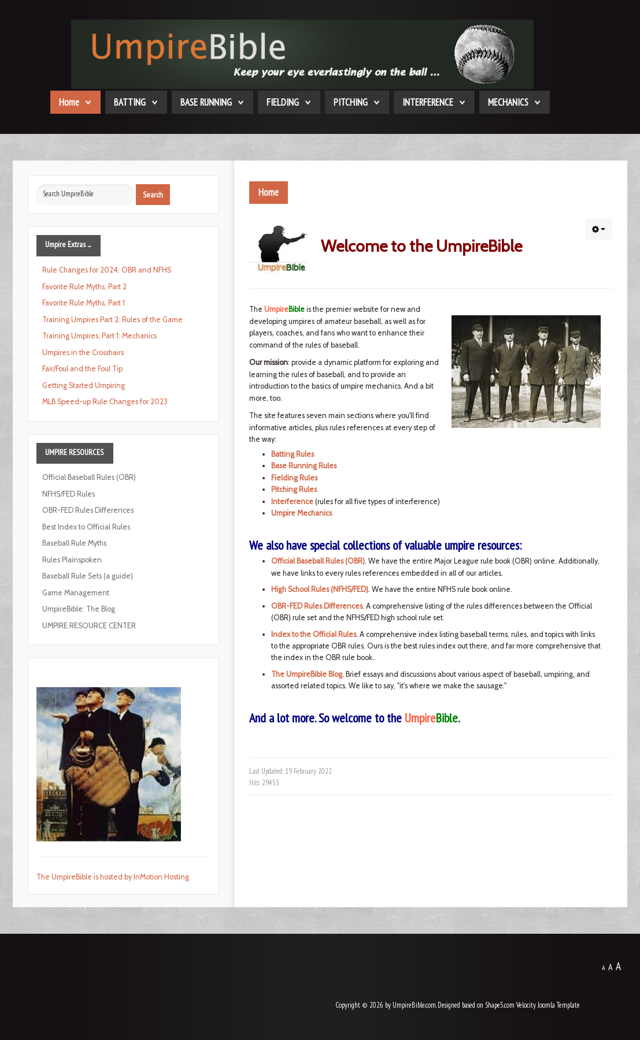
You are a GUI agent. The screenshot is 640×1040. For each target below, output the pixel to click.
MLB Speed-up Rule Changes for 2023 (105, 401)
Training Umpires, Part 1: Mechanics (99, 335)
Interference (292, 501)
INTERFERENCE (427, 102)
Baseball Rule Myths (74, 543)
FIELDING (283, 102)
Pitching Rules (294, 489)
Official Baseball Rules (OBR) (318, 561)
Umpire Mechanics (301, 513)
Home (69, 102)
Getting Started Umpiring (83, 385)
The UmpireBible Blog (306, 674)
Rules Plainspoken (72, 560)
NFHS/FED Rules (68, 494)
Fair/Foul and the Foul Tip (82, 368)
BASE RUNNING (206, 102)
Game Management (75, 592)
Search (153, 194)
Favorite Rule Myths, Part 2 (84, 286)
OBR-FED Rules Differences (316, 606)
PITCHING (351, 102)
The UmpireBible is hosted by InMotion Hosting (112, 877)
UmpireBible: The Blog (78, 609)
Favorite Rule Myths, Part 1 (83, 303)
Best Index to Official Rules (86, 527)
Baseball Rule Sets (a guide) (87, 576)
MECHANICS (508, 102)
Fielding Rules (294, 478)
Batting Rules (292, 454)
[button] (598, 229)
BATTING (130, 102)
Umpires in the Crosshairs (83, 352)
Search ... (36, 184)
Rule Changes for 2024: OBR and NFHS (106, 270)
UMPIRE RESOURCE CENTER (89, 625)
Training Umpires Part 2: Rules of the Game (112, 319)
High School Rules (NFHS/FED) (319, 589)
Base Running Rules (303, 465)
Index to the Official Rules (313, 634)
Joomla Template (559, 1005)
